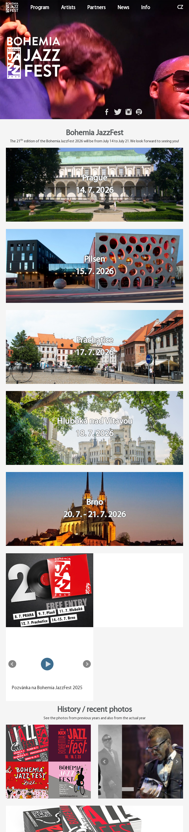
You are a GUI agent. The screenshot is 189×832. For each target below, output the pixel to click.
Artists (68, 7)
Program (39, 7)
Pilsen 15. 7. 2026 (94, 266)
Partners (96, 7)
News (123, 7)
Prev (105, 591)
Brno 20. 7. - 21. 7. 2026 (94, 509)
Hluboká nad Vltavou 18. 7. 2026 (94, 428)
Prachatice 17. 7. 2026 (94, 347)
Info (145, 7)
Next (177, 591)
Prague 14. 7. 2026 (94, 184)
